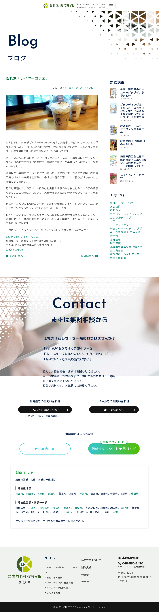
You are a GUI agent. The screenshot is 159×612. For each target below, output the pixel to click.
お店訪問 (115, 206)
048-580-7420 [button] (45, 410)
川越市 (67, 512)
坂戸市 (125, 507)
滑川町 (67, 507)
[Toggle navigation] (111, 6)
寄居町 (51, 493)
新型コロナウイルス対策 (125, 254)
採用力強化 (116, 250)
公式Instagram (15, 249)
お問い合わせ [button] (114, 410)
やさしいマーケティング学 (126, 228)
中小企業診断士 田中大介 (125, 232)
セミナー (115, 221)
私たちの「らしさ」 (92, 560)
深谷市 (19, 493)
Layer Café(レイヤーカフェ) (22, 236)
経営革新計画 (118, 258)
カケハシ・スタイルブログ (82, 87)
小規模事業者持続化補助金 (126, 247)
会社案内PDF (44, 448)
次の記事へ (89, 256)
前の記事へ (14, 256)
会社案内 (86, 575)
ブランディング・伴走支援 (60, 582)
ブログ (85, 582)
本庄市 (41, 493)
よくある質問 (53, 592)
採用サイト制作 (54, 577)
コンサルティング (121, 217)
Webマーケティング (122, 203)
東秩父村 (45, 507)
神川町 (83, 493)
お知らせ (115, 210)
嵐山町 (56, 507)
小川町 (32, 507)
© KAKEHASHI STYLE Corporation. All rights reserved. (79, 607)
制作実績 (115, 243)
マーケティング (119, 225)
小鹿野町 (134, 493)
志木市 (116, 512)
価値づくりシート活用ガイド (114, 447)
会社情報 (115, 239)
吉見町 (78, 507)
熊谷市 (30, 493)
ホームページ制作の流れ (59, 587)
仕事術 (114, 236)
